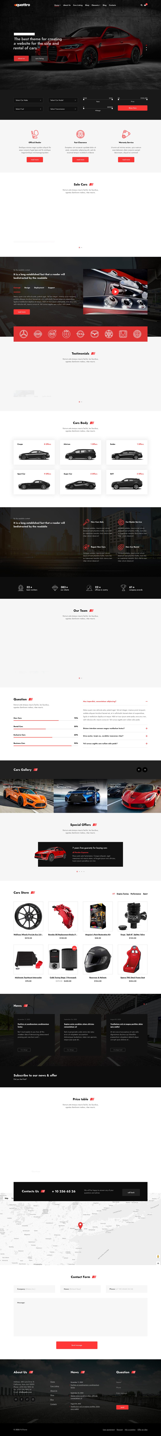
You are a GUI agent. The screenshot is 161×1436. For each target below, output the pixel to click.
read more (35, 159)
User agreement (109, 1429)
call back (131, 1192)
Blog (52, 1399)
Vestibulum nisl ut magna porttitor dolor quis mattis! (85, 1407)
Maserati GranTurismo (12, 787)
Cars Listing (54, 1386)
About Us (53, 1391)
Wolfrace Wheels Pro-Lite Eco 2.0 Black (28, 934)
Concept (17, 287)
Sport (145, 893)
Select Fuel (20, 109)
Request (120, 1429)
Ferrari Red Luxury (118, 787)
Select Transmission (57, 109)
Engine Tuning (123, 893)
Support (51, 287)
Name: (66, 1289)
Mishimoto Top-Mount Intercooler (28, 977)
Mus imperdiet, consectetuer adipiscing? (99, 701)
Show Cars (132, 108)
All (113, 893)
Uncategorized (117, 1050)
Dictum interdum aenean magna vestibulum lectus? (104, 728)
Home (52, 1382)
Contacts (53, 1404)
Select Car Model (56, 100)
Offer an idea (142, 1429)
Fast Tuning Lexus (64, 787)
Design (27, 287)
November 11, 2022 (24, 1019)
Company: (21, 1289)
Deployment (39, 287)
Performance (136, 893)
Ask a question (130, 1429)
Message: (21, 1302)
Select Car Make (22, 100)
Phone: (112, 1289)
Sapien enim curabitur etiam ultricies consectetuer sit (84, 1397)
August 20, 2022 (115, 1019)
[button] (79, 247)
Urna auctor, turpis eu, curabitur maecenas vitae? (103, 736)
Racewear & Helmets (97, 977)
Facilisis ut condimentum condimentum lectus (85, 1386)
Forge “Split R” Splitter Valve (133, 934)
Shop (52, 1395)
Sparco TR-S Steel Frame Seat (133, 977)
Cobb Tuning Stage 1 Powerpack (63, 977)
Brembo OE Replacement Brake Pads (63, 934)
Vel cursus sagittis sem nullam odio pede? (100, 743)
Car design (24, 1050)
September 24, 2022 (70, 1019)
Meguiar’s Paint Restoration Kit (97, 934)
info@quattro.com (25, 1392)
